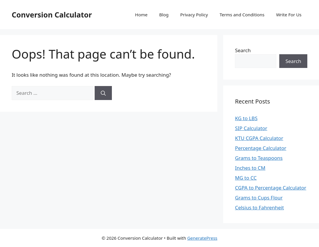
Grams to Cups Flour (258, 197)
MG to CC (245, 177)
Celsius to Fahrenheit (259, 207)
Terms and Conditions (242, 14)
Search (243, 50)
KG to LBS (246, 118)
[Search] (103, 93)
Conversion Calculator (52, 15)
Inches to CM (250, 167)
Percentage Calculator (260, 148)
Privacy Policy (194, 14)
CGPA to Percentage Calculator (270, 187)
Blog (164, 14)
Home (141, 14)
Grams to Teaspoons (258, 158)
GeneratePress (202, 238)
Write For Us (288, 14)
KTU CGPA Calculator (259, 138)
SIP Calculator (251, 128)
